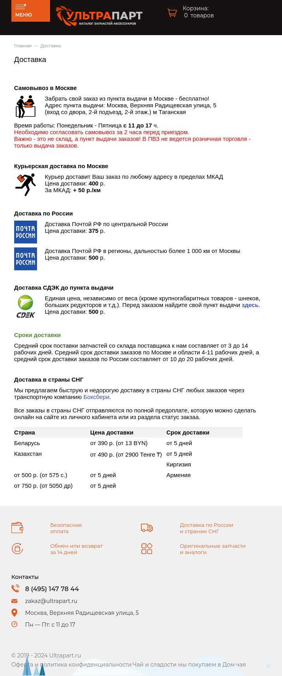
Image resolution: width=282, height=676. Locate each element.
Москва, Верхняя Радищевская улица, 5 (82, 612)
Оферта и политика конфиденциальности (71, 664)
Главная (23, 46)
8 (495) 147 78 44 (52, 589)
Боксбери (96, 396)
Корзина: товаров (198, 12)
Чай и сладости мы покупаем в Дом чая (189, 664)
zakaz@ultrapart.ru (51, 601)
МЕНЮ (23, 15)
